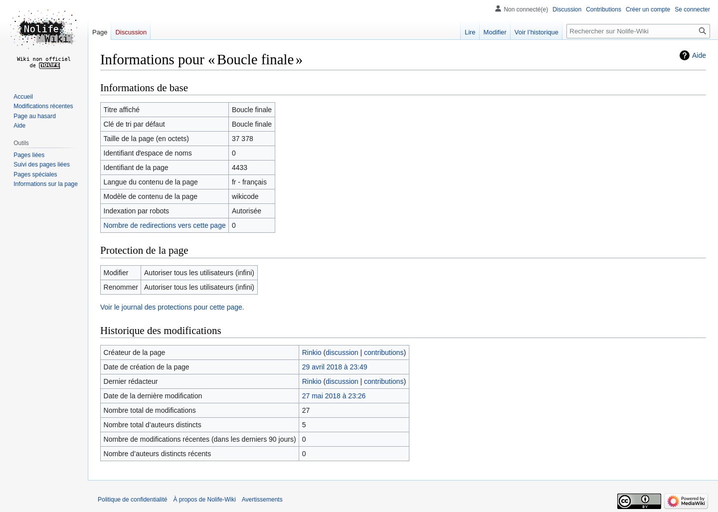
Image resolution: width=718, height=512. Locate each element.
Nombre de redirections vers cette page (165, 225)
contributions (383, 352)
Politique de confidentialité (132, 499)
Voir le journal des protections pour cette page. (172, 307)
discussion (342, 352)
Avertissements (262, 499)
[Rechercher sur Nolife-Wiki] (638, 31)
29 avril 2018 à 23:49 (334, 367)
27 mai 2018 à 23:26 (334, 396)
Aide (699, 55)
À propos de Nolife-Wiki (204, 499)
